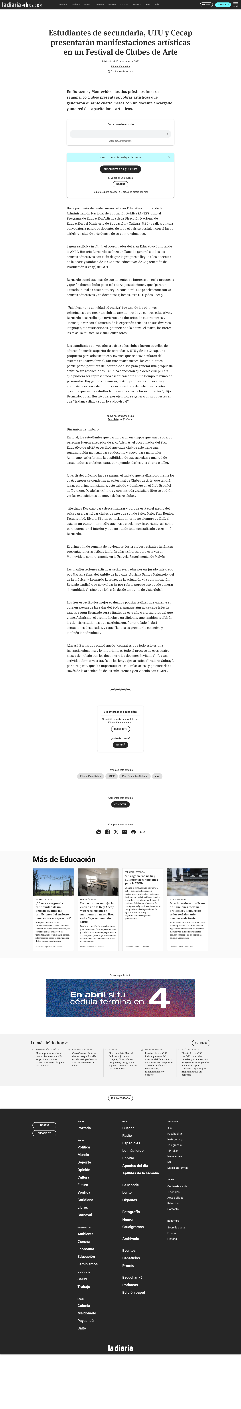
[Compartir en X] (116, 886)
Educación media (120, 121)
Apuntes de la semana (140, 1228)
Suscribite (223, 5)
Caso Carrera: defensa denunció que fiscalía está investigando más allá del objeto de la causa (84, 1114)
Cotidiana (85, 1254)
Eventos (129, 1305)
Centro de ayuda (177, 1240)
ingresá (120, 238)
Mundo (83, 1209)
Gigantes (129, 1255)
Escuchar (132, 1332)
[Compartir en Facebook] (107, 886)
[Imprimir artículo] (133, 886)
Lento (127, 1247)
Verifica (83, 1247)
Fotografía (131, 1266)
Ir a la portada (120, 1152)
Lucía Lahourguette (43, 1001)
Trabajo (83, 1341)
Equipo (171, 1287)
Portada (84, 1183)
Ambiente (85, 1288)
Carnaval (84, 1269)
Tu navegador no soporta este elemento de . (120, 188)
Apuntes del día (135, 1220)
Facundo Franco (87, 1001)
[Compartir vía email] (124, 886)
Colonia (83, 1360)
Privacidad (173, 1257)
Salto (81, 1383)
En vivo (128, 1213)
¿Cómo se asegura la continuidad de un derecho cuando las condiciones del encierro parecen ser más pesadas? (53, 965)
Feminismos (87, 1319)
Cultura (83, 1232)
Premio (128, 1320)
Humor (128, 1274)
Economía (85, 1304)
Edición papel (133, 1347)
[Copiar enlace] (142, 886)
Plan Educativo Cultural (135, 830)
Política (83, 1202)
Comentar (120, 859)
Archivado (130, 1293)
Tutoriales (173, 1246)
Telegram (174, 1199)
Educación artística (90, 830)
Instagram (175, 1194)
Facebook (174, 1188)
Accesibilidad (175, 1252)
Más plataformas (177, 1222)
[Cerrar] (169, 212)
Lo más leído (133, 1205)
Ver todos (201, 1097)
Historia (172, 1293)
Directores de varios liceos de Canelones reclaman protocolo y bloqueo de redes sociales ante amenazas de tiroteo (187, 965)
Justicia (83, 1326)
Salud (82, 1334)
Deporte (84, 1217)
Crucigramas (133, 1281)
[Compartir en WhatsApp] (99, 886)
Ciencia (83, 1296)
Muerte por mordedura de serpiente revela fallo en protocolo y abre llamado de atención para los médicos (50, 1114)
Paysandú (85, 1375)
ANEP (112, 830)
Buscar (128, 1183)
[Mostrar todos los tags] (157, 831)
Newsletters (174, 1211)
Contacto (173, 1263)
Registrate (98, 246)
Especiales (131, 1198)
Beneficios (131, 1313)
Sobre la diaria (176, 1282)
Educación (86, 1311)
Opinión (83, 1224)
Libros (82, 1262)
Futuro (82, 1239)
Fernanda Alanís (132, 1001)
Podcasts (130, 1339)
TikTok (172, 1205)
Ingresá (206, 5)
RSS (169, 1216)
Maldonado (86, 1368)
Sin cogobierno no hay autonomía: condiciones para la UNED (141, 934)
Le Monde (130, 1240)
